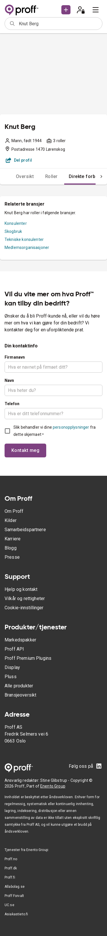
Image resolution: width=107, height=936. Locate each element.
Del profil (19, 160)
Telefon (12, 403)
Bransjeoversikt (20, 695)
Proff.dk (11, 868)
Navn (9, 380)
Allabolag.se (15, 887)
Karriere (13, 539)
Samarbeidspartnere (25, 529)
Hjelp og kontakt (21, 589)
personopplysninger (71, 427)
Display (12, 667)
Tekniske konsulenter (24, 239)
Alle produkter (19, 686)
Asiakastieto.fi (16, 914)
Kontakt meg (25, 450)
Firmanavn (15, 357)
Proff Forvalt (14, 896)
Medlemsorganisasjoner (27, 247)
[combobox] (58, 23)
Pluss (11, 676)
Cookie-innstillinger (24, 607)
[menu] (95, 10)
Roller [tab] (51, 176)
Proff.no (11, 859)
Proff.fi (10, 877)
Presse (12, 557)
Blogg (11, 548)
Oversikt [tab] (25, 176)
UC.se (9, 905)
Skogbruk (13, 231)
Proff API (14, 649)
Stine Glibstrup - (55, 780)
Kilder (11, 520)
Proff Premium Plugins (28, 658)
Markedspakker (20, 640)
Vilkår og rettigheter (25, 598)
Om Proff (14, 511)
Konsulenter (16, 223)
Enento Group (52, 786)
